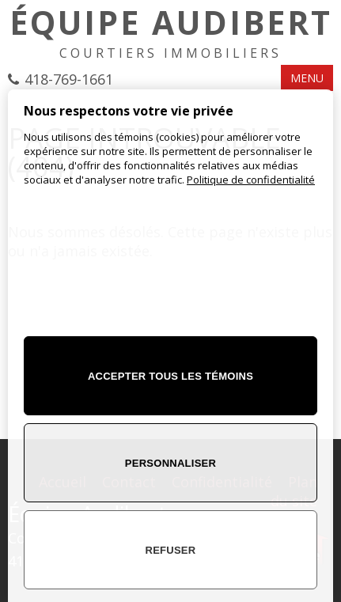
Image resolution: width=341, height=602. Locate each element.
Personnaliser (170, 463)
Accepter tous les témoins (170, 376)
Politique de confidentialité (251, 179)
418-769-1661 (69, 79)
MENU (307, 77)
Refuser (171, 550)
